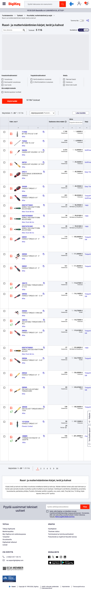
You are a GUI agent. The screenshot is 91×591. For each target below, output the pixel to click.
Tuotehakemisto (7, 15)
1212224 (25, 422)
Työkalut (20, 15)
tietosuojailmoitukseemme (64, 517)
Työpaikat (6, 537)
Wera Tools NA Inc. (28, 212)
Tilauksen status (53, 531)
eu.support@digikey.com (13, 560)
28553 (24, 331)
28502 (24, 254)
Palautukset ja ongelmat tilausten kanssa (62, 537)
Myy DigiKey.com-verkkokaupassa (14, 534)
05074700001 (27, 216)
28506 (24, 358)
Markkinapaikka (8, 531)
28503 (24, 196)
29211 (24, 172)
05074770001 (27, 205)
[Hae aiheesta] (12, 30)
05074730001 (27, 348)
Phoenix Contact (27, 426)
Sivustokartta (7, 539)
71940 (24, 132)
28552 (24, 294)
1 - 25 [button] (13, 113)
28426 (24, 407)
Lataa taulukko (81, 113)
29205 (24, 187)
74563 (24, 141)
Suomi (12, 586)
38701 (24, 162)
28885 (24, 436)
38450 (24, 150)
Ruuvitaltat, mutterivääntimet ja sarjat (39, 15)
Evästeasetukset (47, 588)
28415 (24, 283)
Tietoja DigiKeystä (9, 529)
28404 (24, 311)
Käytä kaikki (12, 101)
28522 (24, 373)
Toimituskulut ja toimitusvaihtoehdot (61, 534)
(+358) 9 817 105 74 (12, 557)
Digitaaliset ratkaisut (10, 542)
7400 (86, 205)
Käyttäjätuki (52, 529)
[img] (14, 5)
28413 (24, 320)
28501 (24, 266)
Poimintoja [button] (41, 113)
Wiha (23, 136)
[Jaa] (87, 20)
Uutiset (5, 545)
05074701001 (27, 226)
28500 (24, 387)
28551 (24, 237)
